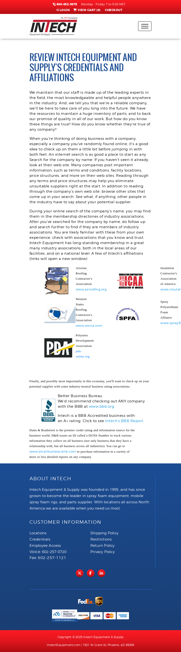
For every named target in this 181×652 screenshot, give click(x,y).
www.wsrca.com (89, 325)
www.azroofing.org (91, 289)
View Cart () (86, 10)
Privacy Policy (102, 552)
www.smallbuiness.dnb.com (52, 451)
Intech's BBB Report (124, 421)
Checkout (113, 10)
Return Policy (102, 545)
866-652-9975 (65, 4)
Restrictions (101, 539)
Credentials (39, 539)
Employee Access (45, 545)
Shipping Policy (104, 533)
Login (63, 10)
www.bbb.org (101, 406)
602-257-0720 (54, 552)
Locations (38, 533)
